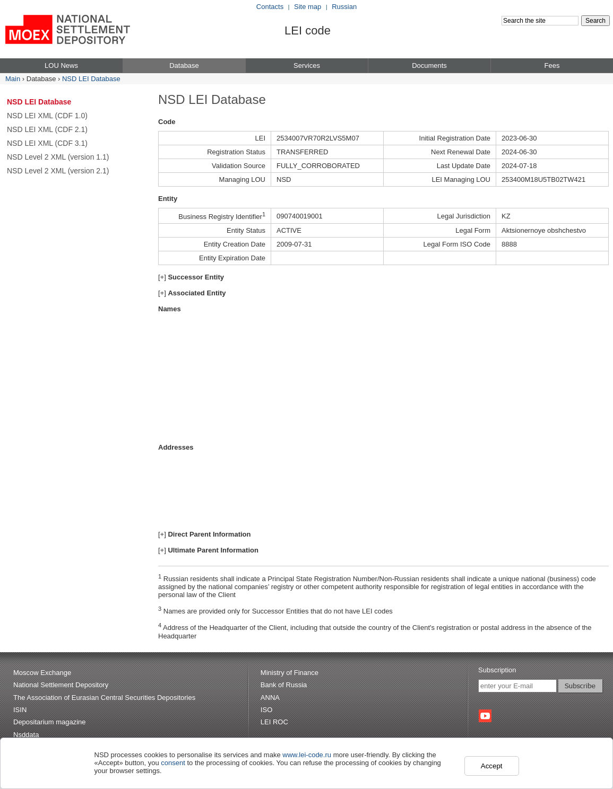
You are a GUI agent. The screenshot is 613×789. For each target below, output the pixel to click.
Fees (552, 65)
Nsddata (26, 735)
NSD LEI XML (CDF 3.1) (47, 143)
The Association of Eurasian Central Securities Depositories (104, 698)
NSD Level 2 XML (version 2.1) (58, 170)
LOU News (61, 65)
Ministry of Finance (289, 673)
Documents (429, 65)
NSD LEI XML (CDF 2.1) (47, 129)
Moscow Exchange (42, 673)
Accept (492, 766)
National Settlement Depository (60, 685)
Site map (307, 7)
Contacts (269, 7)
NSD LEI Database (91, 79)
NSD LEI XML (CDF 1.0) (47, 115)
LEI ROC (274, 722)
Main (12, 79)
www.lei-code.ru (306, 755)
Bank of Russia (284, 685)
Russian (344, 7)
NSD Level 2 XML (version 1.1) (58, 157)
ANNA (270, 698)
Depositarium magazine (49, 722)
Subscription (497, 670)
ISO (266, 710)
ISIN (20, 710)
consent (173, 763)
